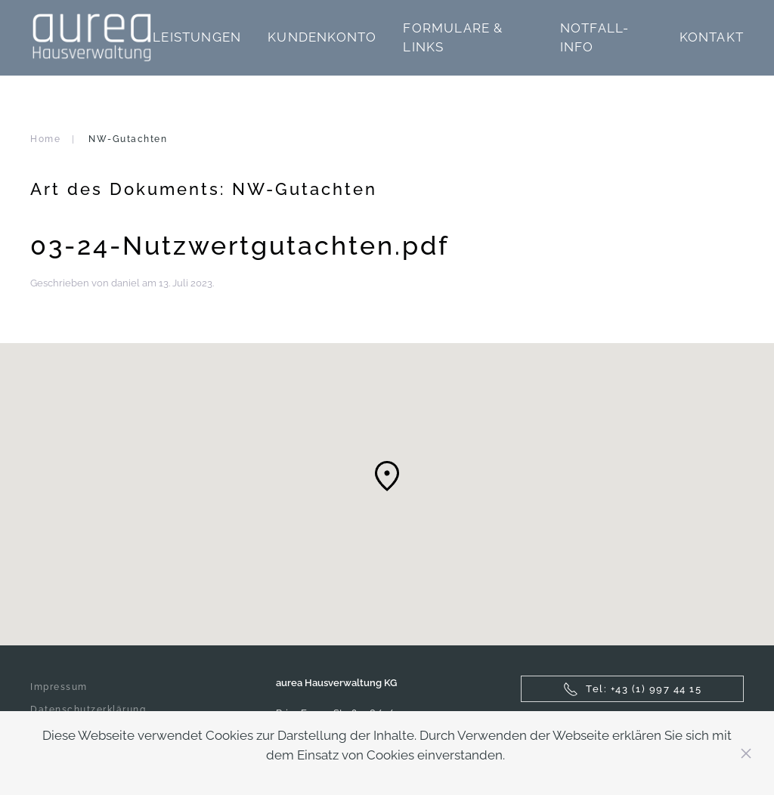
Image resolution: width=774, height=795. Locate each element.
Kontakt (712, 37)
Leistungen (197, 37)
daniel (125, 283)
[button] (387, 476)
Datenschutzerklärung (88, 709)
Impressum (59, 687)
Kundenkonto (322, 37)
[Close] (746, 753)
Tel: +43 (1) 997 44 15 (632, 689)
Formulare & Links (453, 37)
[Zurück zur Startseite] (91, 38)
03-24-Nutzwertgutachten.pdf (240, 245)
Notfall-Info (595, 37)
